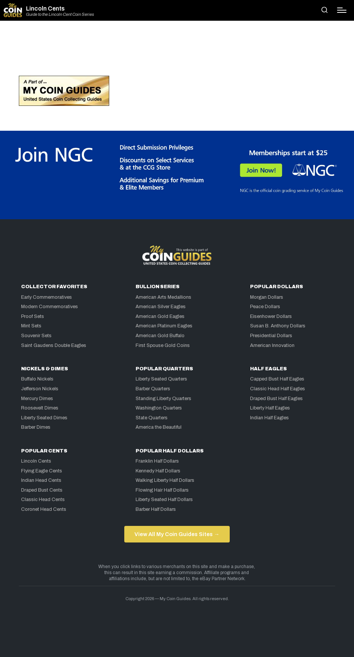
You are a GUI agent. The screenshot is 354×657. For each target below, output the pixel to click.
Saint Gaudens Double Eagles (53, 345)
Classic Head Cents (43, 499)
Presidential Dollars (271, 335)
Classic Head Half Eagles (277, 388)
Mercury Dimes (37, 398)
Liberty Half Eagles (270, 408)
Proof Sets (32, 316)
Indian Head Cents (41, 480)
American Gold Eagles (160, 316)
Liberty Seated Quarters (161, 379)
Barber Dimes (35, 427)
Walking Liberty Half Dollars (165, 480)
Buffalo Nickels (37, 379)
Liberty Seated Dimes (44, 417)
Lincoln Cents (45, 9)
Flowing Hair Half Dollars (162, 490)
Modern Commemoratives (49, 306)
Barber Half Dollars (156, 509)
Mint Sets (31, 325)
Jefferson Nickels (39, 388)
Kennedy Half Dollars (158, 471)
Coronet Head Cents (43, 509)
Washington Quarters (159, 408)
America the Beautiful (159, 427)
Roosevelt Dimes (39, 408)
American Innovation (272, 345)
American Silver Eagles (161, 306)
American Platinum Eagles (164, 325)
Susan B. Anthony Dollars (277, 325)
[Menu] (341, 10)
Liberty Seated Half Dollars (164, 499)
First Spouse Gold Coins (163, 345)
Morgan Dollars (266, 297)
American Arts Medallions (163, 297)
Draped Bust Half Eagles (276, 398)
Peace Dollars (265, 306)
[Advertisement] (177, 51)
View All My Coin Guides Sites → (176, 534)
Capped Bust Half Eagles (277, 379)
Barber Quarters (153, 388)
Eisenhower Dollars (271, 316)
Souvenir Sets (36, 335)
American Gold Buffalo (160, 335)
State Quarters (152, 417)
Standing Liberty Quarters (163, 398)
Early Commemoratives (46, 297)
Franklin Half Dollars (157, 461)
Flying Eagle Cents (41, 471)
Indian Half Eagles (269, 417)
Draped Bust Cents (42, 490)
